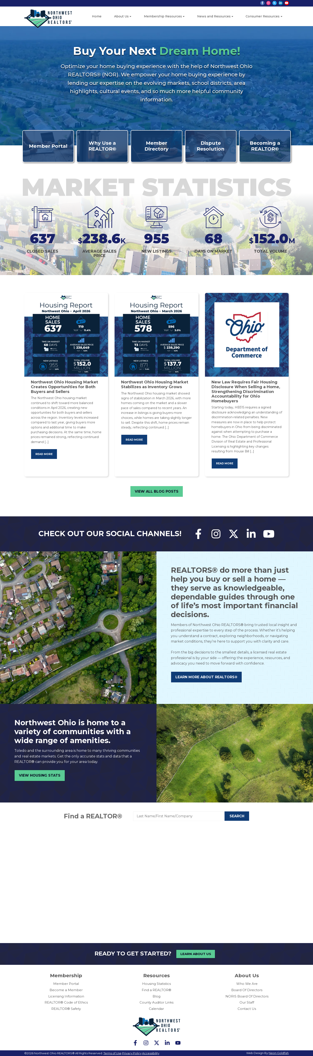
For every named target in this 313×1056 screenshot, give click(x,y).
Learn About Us (195, 954)
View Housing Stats (39, 775)
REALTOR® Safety (66, 1009)
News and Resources (214, 16)
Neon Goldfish (279, 1052)
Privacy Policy (132, 1053)
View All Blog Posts (156, 491)
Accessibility (150, 1053)
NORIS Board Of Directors (246, 996)
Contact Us (247, 1009)
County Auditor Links (156, 1002)
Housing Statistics (156, 984)
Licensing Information (66, 996)
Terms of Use (112, 1053)
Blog (156, 996)
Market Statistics (156, 187)
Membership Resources (163, 16)
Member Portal (66, 984)
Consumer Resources (263, 16)
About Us (121, 16)
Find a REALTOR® (93, 816)
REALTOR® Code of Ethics (66, 1002)
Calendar (156, 1009)
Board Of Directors (246, 990)
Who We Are (247, 984)
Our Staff (247, 1002)
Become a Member (66, 990)
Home (97, 16)
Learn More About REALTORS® (206, 677)
